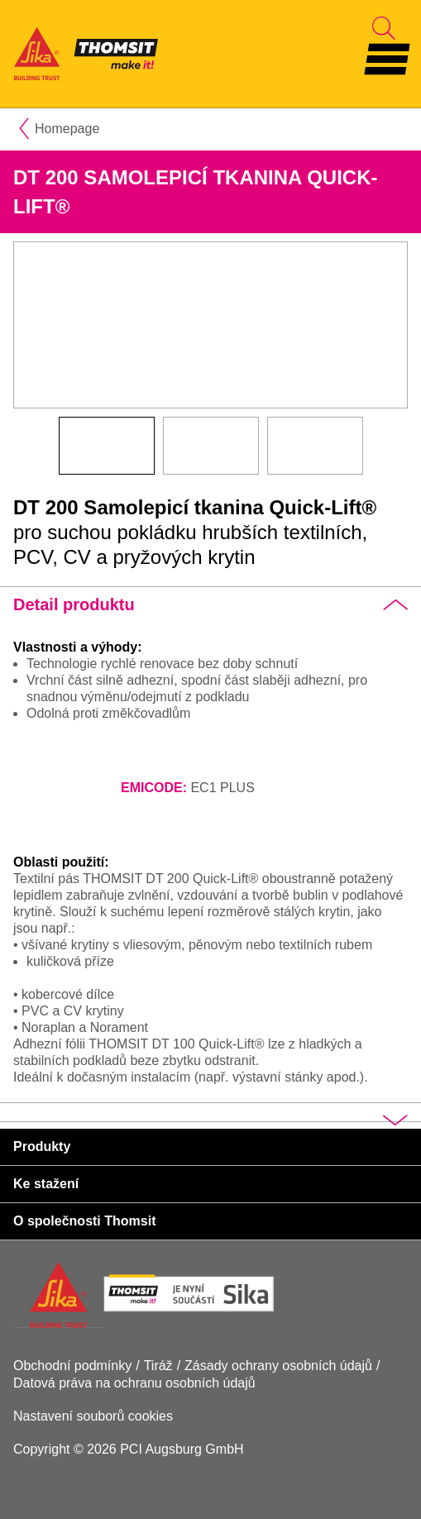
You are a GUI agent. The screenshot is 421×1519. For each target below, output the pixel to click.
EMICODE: (154, 788)
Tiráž (158, 1366)
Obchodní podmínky (72, 1366)
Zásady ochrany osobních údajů (278, 1366)
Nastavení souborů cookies (93, 1416)
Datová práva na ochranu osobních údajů (134, 1383)
